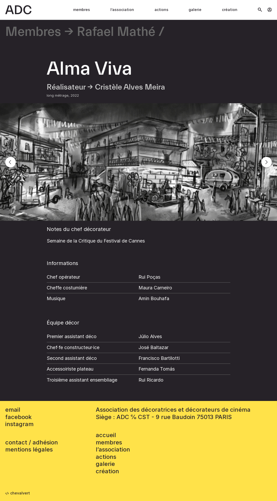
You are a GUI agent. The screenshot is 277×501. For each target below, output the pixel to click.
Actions (161, 9)
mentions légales (29, 449)
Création (229, 9)
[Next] (266, 162)
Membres (81, 9)
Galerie (195, 9)
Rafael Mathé (116, 32)
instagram (19, 424)
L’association (122, 9)
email (12, 409)
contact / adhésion (31, 442)
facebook (18, 417)
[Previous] (10, 162)
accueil (106, 435)
